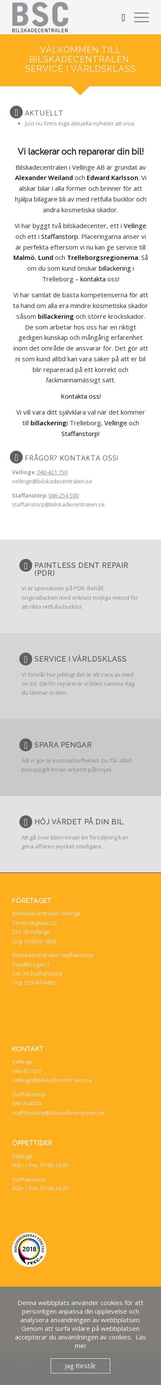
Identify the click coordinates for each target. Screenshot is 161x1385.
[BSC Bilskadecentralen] (67, 17)
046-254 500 (64, 495)
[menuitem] (119, 17)
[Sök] (119, 17)
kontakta (93, 279)
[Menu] (137, 17)
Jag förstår (80, 1365)
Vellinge (135, 225)
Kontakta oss (80, 396)
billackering (115, 268)
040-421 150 (51, 472)
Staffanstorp (59, 236)
